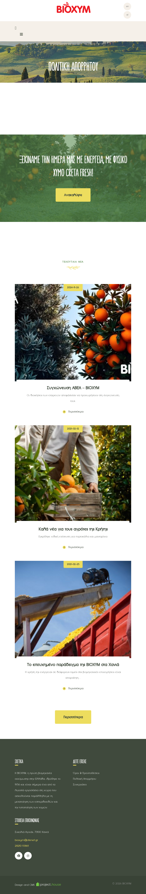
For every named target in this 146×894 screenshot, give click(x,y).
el (127, 14)
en (127, 6)
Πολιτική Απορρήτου (84, 778)
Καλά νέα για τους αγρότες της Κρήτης (73, 529)
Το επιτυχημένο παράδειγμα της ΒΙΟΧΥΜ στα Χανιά (73, 664)
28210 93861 (22, 845)
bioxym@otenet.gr (26, 840)
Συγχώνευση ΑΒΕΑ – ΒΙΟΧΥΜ (73, 387)
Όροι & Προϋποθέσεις (86, 773)
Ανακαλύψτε (73, 195)
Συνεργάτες (79, 784)
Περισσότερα (73, 411)
